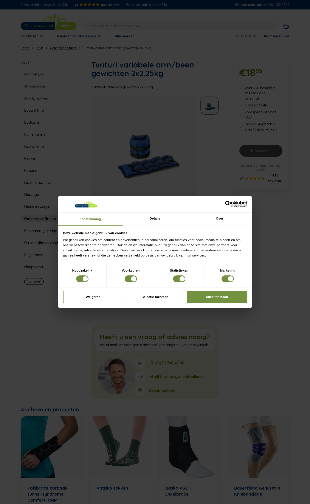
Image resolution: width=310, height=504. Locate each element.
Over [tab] (219, 218)
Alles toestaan (217, 297)
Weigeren (93, 297)
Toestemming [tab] (90, 219)
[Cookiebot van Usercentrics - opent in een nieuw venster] (228, 204)
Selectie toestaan (155, 297)
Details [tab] (155, 218)
